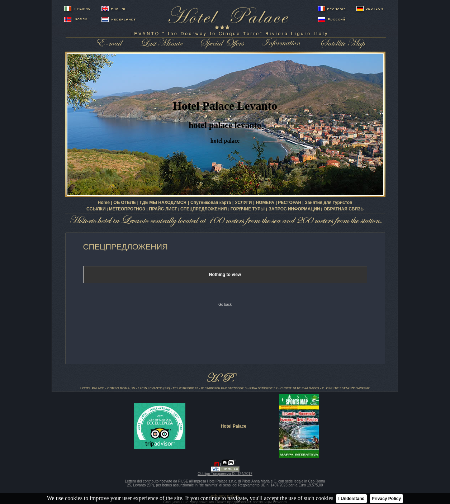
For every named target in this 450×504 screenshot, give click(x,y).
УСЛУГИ (243, 202)
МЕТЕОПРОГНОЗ (127, 208)
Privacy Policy (386, 498)
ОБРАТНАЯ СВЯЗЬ (344, 208)
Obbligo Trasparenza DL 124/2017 (225, 474)
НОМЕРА (265, 202)
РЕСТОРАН (289, 202)
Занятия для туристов (328, 202)
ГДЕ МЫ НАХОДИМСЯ (163, 202)
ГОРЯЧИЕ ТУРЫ (248, 208)
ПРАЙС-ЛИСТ (163, 208)
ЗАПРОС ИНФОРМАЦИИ (294, 208)
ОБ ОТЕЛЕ (124, 202)
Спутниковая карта (210, 202)
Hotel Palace (233, 426)
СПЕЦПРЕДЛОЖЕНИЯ (203, 208)
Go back (225, 304)
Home (104, 202)
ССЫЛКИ (95, 208)
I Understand (351, 498)
